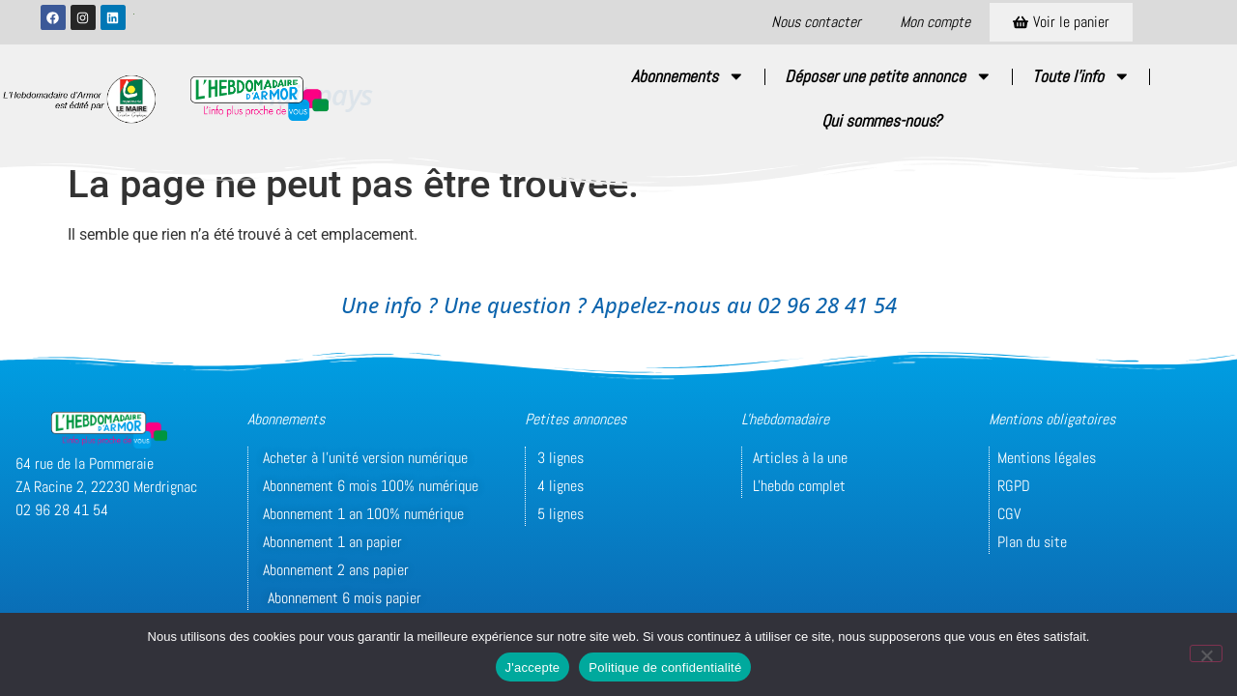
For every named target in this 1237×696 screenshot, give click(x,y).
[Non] (1206, 653)
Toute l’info (1081, 76)
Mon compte (935, 22)
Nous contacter (816, 22)
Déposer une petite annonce (888, 76)
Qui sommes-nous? (881, 120)
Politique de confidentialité (665, 667)
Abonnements (688, 76)
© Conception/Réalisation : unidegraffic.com (575, 595)
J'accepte (533, 667)
